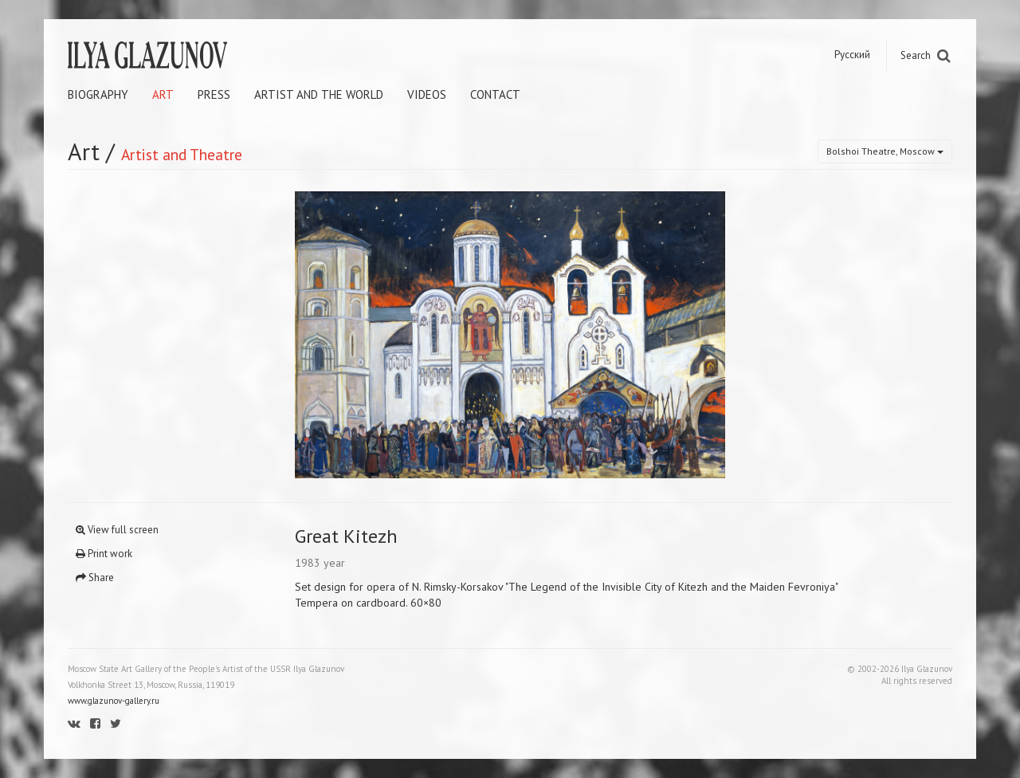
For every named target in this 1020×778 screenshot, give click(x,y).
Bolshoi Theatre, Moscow (885, 151)
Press (214, 94)
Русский (852, 54)
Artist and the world (318, 94)
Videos (426, 94)
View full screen (117, 529)
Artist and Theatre (181, 154)
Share (95, 577)
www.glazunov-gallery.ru (113, 700)
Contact (495, 94)
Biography (98, 94)
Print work (104, 553)
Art (163, 94)
